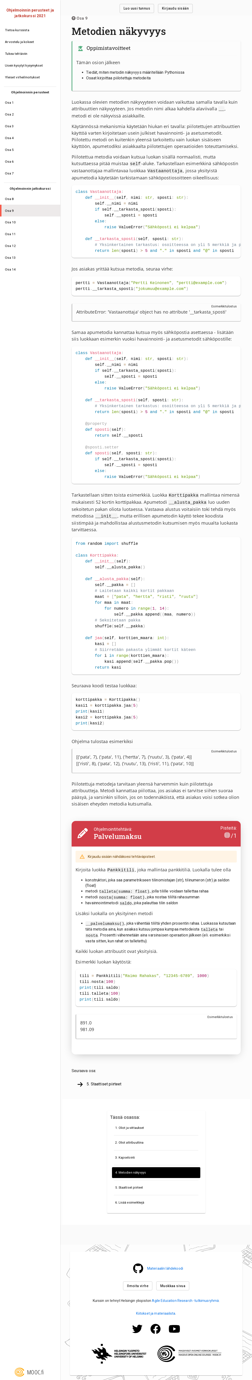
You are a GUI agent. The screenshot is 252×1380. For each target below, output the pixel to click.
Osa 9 (79, 18)
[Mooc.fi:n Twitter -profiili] (137, 1333)
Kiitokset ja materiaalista (155, 1311)
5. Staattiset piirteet (99, 1082)
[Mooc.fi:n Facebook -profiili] (155, 1333)
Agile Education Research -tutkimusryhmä (185, 1298)
